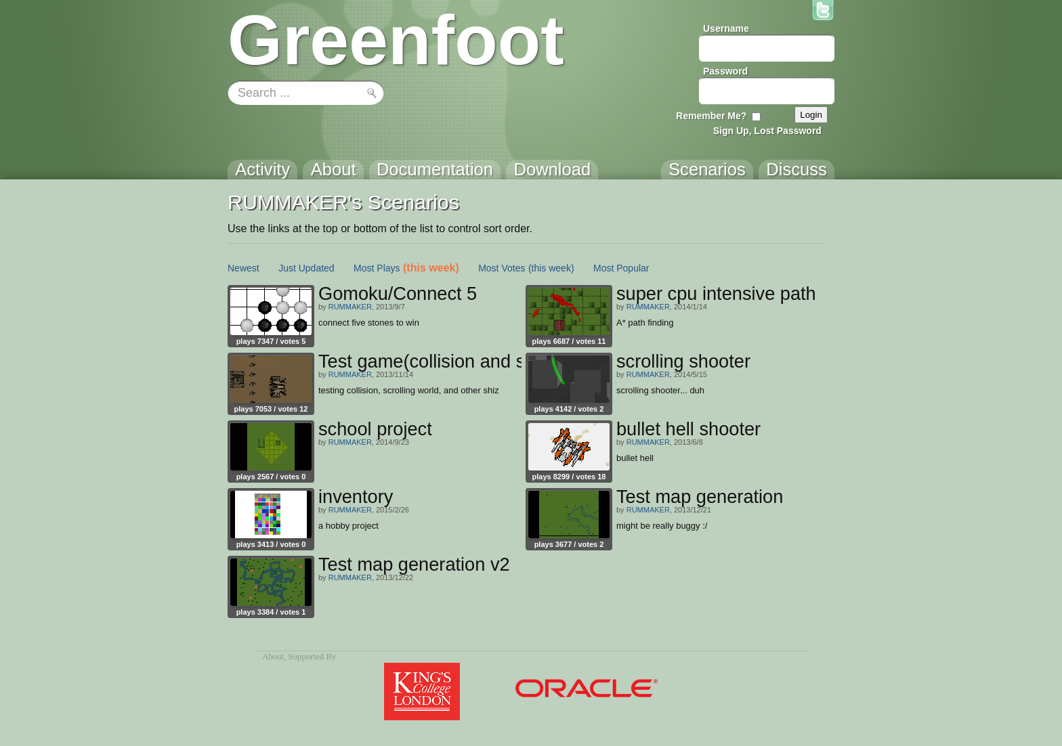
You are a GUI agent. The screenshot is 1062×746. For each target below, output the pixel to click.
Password (725, 71)
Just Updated (306, 268)
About (273, 656)
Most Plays (377, 268)
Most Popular (621, 268)
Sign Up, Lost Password (767, 130)
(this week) (431, 267)
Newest (243, 268)
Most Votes (501, 268)
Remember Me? (711, 115)
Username (726, 28)
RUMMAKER (350, 307)
